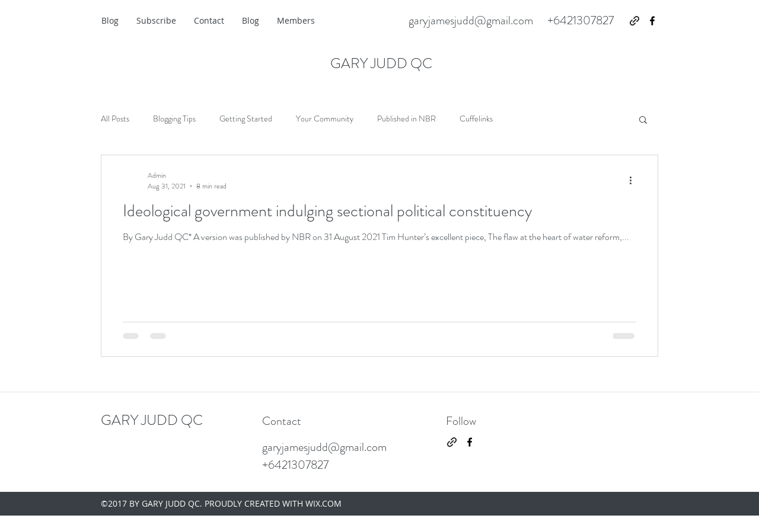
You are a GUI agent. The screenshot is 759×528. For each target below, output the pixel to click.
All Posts (115, 118)
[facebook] (652, 21)
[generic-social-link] (634, 21)
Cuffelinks (476, 118)
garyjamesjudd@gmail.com (471, 20)
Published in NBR (406, 118)
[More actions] (634, 181)
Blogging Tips (174, 118)
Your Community (324, 118)
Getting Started (245, 118)
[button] (643, 120)
